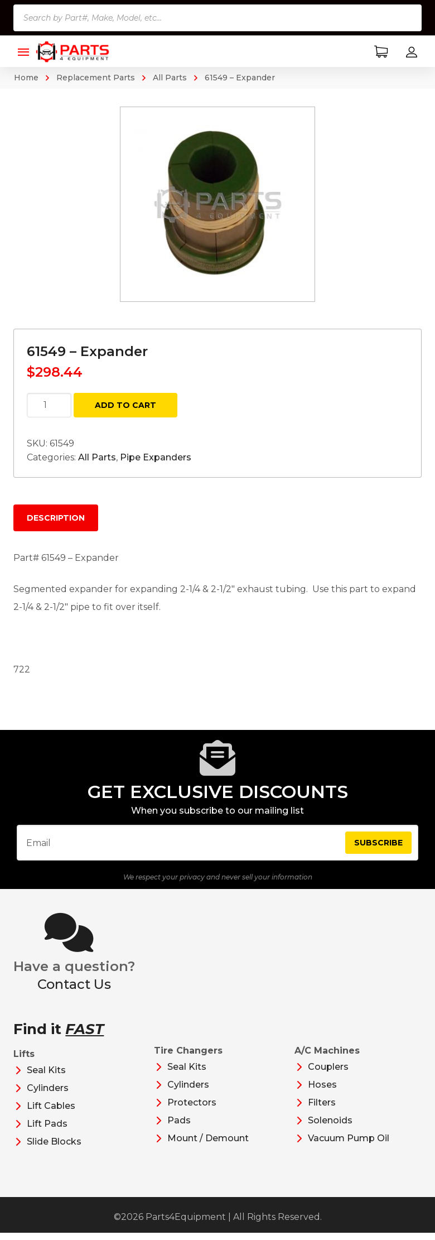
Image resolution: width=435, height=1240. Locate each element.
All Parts (170, 78)
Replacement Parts (95, 78)
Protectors (191, 1109)
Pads (179, 1127)
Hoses (322, 1092)
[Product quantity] (49, 405)
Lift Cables (51, 1113)
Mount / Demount (208, 1145)
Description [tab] (56, 518)
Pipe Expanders (155, 457)
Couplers (328, 1074)
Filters (322, 1109)
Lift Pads (47, 1131)
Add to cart (125, 405)
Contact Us (74, 991)
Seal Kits (46, 1077)
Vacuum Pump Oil (348, 1145)
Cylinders (48, 1095)
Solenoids (330, 1127)
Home (26, 78)
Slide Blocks (54, 1148)
